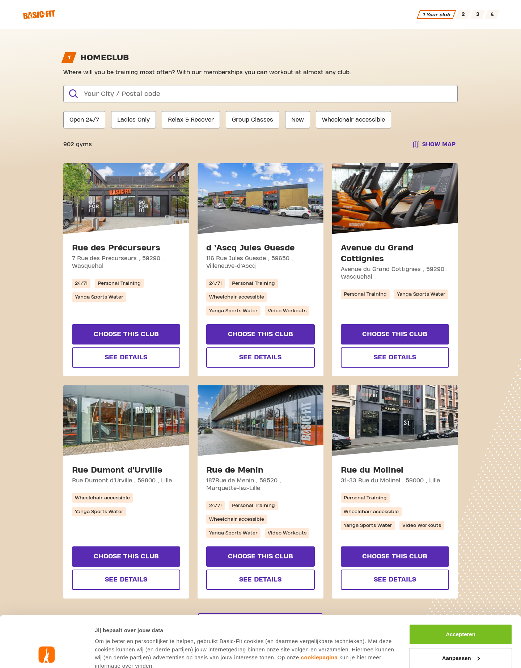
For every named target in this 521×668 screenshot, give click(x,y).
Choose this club (126, 334)
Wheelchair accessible (353, 120)
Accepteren (460, 586)
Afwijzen (461, 634)
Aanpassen (461, 610)
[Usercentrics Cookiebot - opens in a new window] (47, 653)
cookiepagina (319, 609)
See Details (126, 357)
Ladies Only (133, 120)
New (297, 120)
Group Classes (252, 120)
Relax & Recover (191, 120)
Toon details (111, 654)
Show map (439, 144)
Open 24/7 (84, 120)
